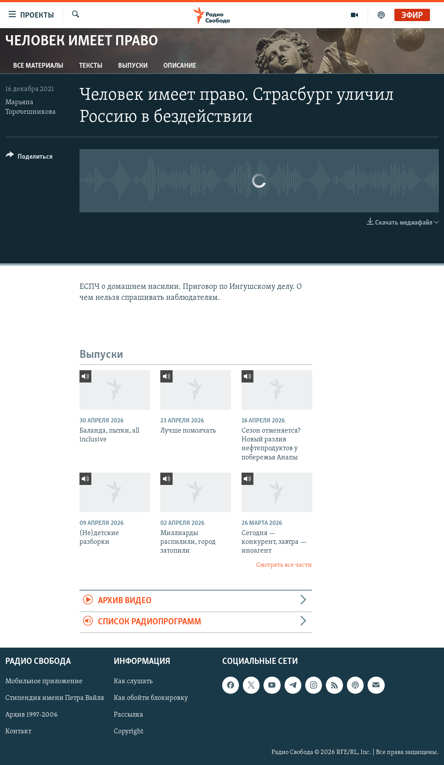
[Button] (29, 158)
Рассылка (128, 714)
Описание (179, 65)
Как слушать (133, 681)
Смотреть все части (284, 565)
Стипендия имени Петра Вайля (54, 698)
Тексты (90, 65)
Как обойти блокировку (151, 698)
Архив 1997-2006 (31, 714)
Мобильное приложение (44, 681)
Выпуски (133, 65)
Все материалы (38, 65)
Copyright (128, 731)
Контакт (18, 731)
